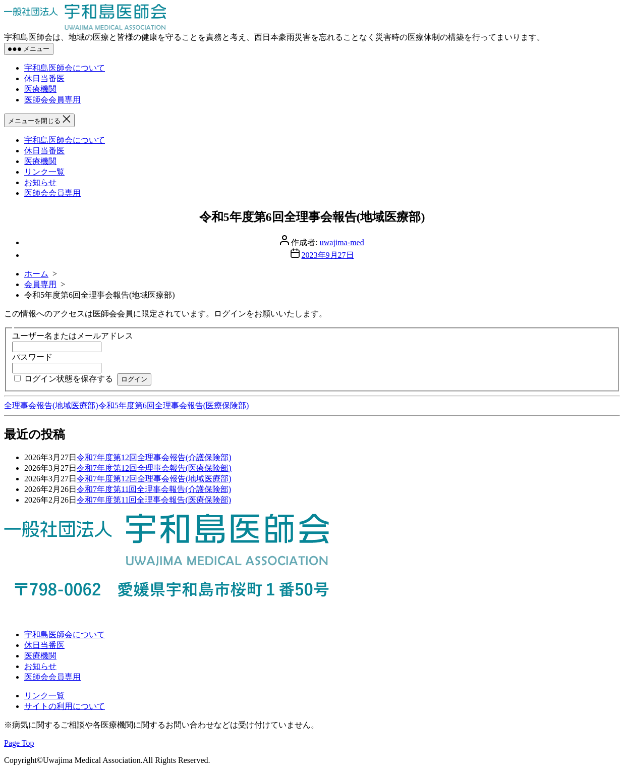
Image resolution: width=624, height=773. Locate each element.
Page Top (19, 743)
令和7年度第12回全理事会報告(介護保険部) (154, 457)
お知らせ (40, 182)
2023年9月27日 (328, 255)
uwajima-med (342, 242)
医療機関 (40, 89)
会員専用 (40, 284)
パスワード (32, 357)
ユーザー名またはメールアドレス (72, 336)
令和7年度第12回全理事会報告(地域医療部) (154, 478)
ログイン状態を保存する (68, 378)
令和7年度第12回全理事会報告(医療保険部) (154, 468)
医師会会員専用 (52, 99)
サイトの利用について (64, 706)
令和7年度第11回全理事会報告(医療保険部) (154, 499)
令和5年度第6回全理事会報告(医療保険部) (173, 405)
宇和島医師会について (64, 68)
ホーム (36, 273)
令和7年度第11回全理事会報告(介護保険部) (154, 489)
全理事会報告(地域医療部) (51, 405)
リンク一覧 (44, 172)
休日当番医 (44, 78)
